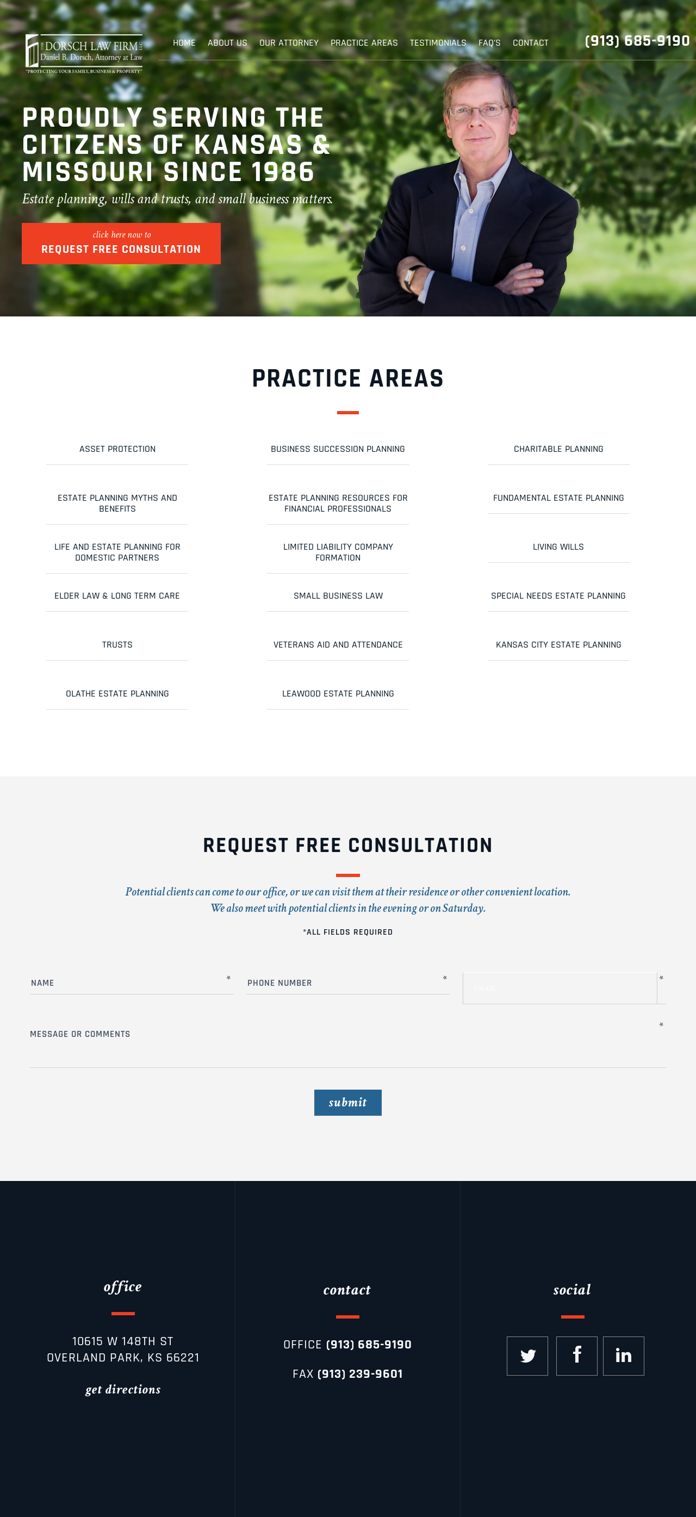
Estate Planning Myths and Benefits (117, 503)
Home (184, 42)
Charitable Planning (559, 449)
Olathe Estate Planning (117, 693)
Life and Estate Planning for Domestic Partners (117, 552)
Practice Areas (364, 42)
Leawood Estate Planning (338, 693)
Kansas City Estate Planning (559, 644)
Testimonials (438, 42)
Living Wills (558, 546)
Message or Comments (343, 1037)
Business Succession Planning (338, 449)
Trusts (117, 644)
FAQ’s (489, 42)
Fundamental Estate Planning (558, 498)
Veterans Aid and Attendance (338, 644)
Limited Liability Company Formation (338, 552)
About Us (227, 42)
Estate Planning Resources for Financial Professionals (338, 503)
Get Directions (123, 1389)
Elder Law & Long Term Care (117, 595)
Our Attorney (289, 42)
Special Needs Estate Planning (558, 595)
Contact (531, 42)
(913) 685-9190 (638, 40)
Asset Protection (117, 449)
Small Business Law (338, 595)
